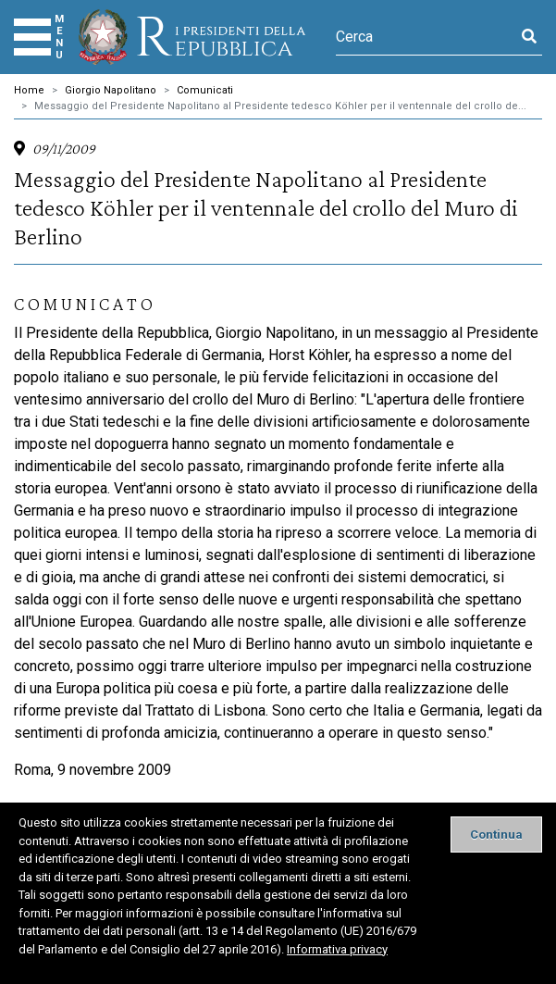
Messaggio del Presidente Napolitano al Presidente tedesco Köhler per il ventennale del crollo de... (280, 106)
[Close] (496, 834)
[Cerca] (426, 37)
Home (29, 90)
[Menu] (32, 37)
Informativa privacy (337, 949)
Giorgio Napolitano (110, 90)
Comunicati (205, 90)
